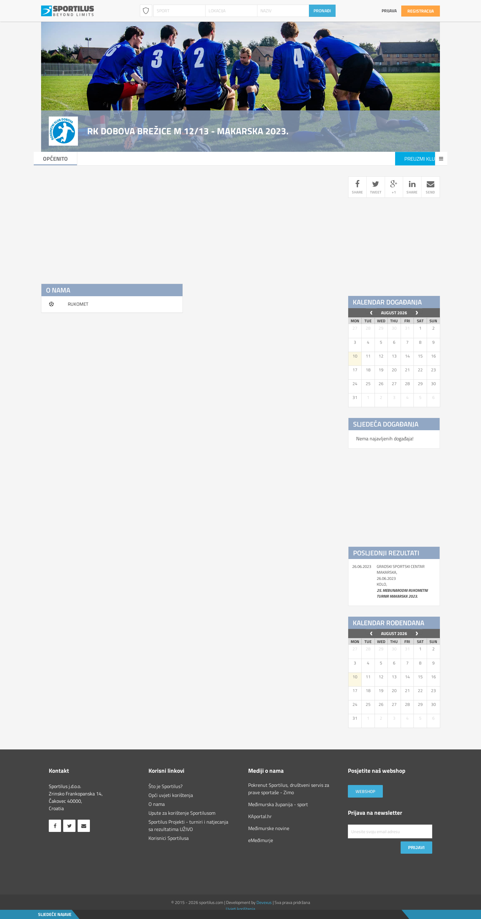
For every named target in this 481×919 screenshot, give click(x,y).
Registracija (420, 11)
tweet (375, 188)
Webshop (365, 791)
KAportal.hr (260, 816)
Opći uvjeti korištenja (170, 795)
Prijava (389, 10)
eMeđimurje (260, 840)
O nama (156, 804)
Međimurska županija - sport (278, 804)
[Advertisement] (188, 219)
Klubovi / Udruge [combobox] (146, 11)
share (357, 188)
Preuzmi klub (414, 159)
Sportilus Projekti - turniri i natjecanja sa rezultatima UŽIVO (188, 825)
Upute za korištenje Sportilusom (181, 813)
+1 (394, 188)
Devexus (264, 902)
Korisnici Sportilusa (168, 838)
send (430, 188)
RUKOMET (78, 304)
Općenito (62, 159)
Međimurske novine (268, 828)
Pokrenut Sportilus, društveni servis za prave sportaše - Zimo (288, 788)
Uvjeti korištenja (240, 909)
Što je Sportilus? (165, 786)
